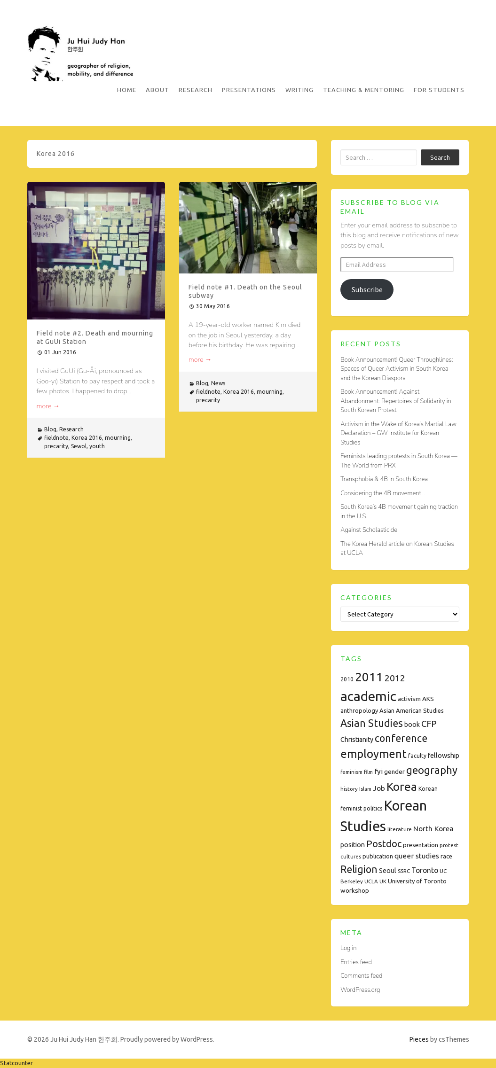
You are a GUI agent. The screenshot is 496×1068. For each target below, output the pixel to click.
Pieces (419, 1039)
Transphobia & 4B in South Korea (384, 479)
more (48, 406)
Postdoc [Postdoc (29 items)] (384, 843)
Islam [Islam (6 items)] (365, 789)
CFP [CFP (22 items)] (428, 723)
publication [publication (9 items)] (377, 856)
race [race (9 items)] (446, 856)
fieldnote (56, 438)
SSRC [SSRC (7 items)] (404, 871)
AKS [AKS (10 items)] (428, 698)
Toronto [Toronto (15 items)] (424, 870)
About (157, 89)
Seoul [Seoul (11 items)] (387, 870)
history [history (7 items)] (349, 789)
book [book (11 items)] (412, 724)
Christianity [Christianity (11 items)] (356, 739)
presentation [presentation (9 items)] (420, 845)
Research (196, 89)
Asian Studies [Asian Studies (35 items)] (371, 723)
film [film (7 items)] (368, 772)
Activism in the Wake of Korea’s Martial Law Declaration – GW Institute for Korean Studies (398, 433)
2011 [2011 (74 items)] (369, 677)
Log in (348, 948)
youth (97, 446)
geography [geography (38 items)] (431, 770)
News (218, 383)
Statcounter (16, 1063)
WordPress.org (360, 990)
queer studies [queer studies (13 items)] (416, 856)
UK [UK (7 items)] (382, 881)
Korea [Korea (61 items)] (401, 786)
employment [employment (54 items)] (373, 754)
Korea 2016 (86, 438)
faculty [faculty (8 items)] (417, 756)
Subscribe (367, 289)
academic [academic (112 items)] (368, 695)
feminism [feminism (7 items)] (351, 772)
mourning (118, 438)
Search (440, 157)
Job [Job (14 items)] (379, 788)
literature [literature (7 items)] (399, 829)
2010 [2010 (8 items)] (347, 679)
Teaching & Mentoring (363, 89)
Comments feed (361, 976)
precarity (56, 446)
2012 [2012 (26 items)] (395, 678)
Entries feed (356, 962)
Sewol (79, 446)
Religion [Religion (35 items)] (359, 869)
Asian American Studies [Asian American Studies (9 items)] (411, 710)
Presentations (249, 89)
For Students (439, 89)
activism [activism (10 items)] (409, 698)
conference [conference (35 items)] (401, 738)
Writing (299, 89)
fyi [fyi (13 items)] (378, 771)
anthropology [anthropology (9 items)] (359, 710)
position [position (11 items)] (352, 845)
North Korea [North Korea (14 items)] (433, 828)
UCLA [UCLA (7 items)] (371, 881)
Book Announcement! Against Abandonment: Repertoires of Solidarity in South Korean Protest (395, 401)
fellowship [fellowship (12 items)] (443, 755)
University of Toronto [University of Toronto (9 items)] (417, 881)
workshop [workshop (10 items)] (354, 890)
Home (126, 89)
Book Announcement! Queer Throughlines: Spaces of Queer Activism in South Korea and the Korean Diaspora (396, 369)
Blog (50, 429)
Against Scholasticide (368, 530)
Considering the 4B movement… (382, 493)
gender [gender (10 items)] (394, 771)
